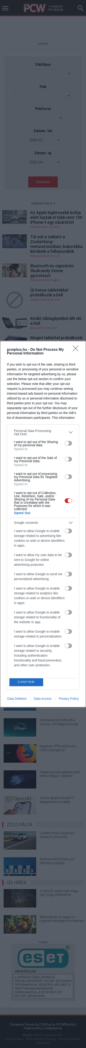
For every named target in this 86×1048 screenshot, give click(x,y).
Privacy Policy (69, 698)
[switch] (68, 443)
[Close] (77, 349)
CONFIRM (26, 682)
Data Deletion (17, 698)
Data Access (43, 698)
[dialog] (43, 524)
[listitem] (43, 432)
